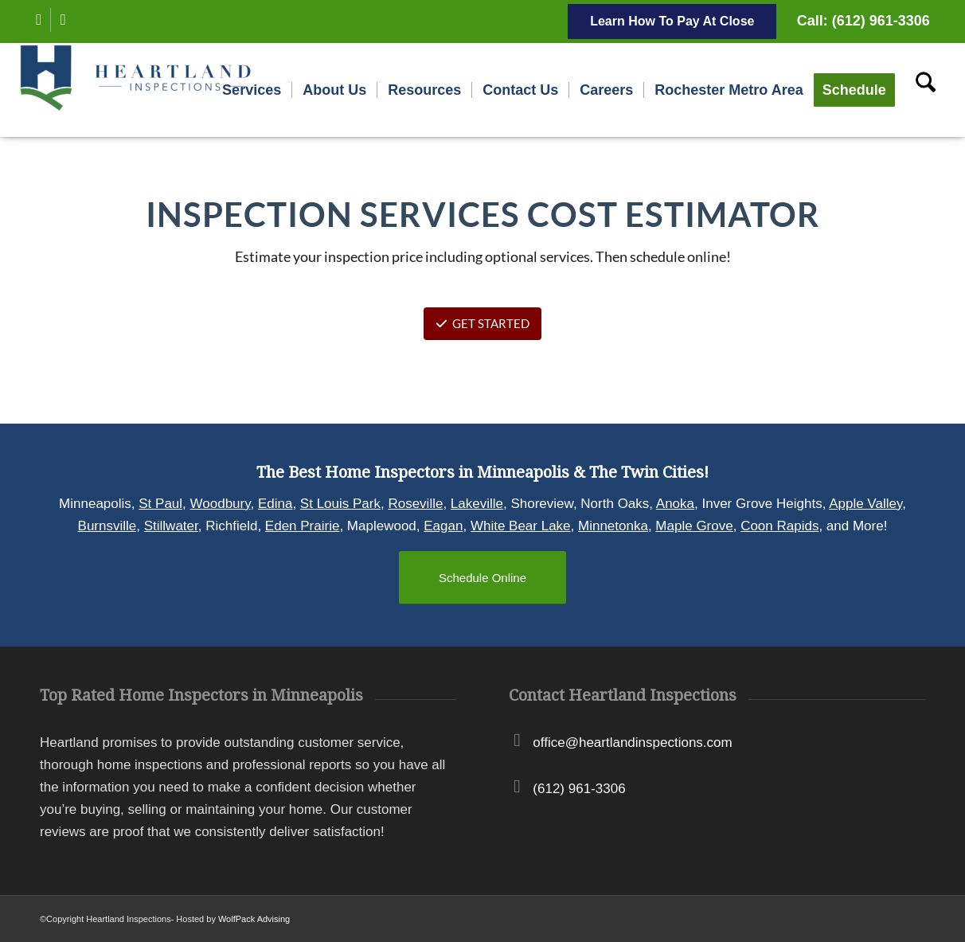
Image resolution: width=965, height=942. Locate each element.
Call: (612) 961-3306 (863, 21)
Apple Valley (865, 503)
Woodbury (220, 503)
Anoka (675, 503)
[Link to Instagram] (63, 20)
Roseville (415, 503)
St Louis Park (340, 503)
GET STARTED (482, 323)
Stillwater (171, 526)
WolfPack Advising (254, 919)
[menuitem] (251, 90)
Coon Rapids (779, 526)
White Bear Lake (521, 526)
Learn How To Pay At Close (672, 21)
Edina (275, 503)
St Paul (160, 503)
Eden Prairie (302, 526)
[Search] (925, 90)
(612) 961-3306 (579, 788)
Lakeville (477, 503)
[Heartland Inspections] (138, 90)
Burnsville (107, 526)
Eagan (443, 526)
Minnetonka (613, 526)
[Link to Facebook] (38, 20)
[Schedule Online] (482, 577)
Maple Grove (694, 526)
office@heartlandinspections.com (632, 742)
